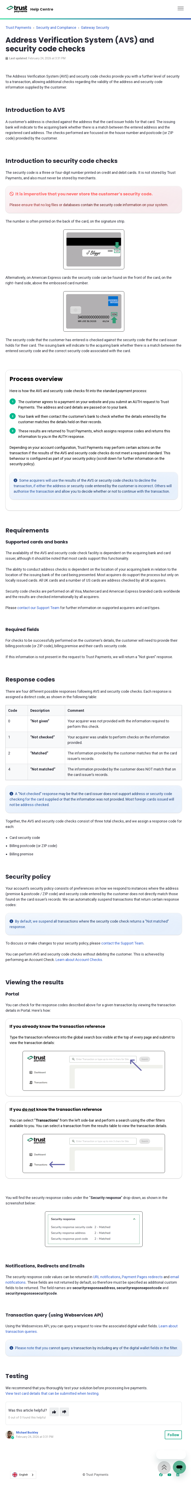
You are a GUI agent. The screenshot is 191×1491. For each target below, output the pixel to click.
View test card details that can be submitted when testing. (52, 1393)
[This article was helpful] (54, 1412)
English (20, 1474)
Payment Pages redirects (142, 1277)
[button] (180, 7)
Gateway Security (95, 27)
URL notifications (106, 1277)
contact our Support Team (38, 608)
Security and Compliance (56, 27)
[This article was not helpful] (64, 1412)
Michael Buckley (27, 1432)
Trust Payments (18, 27)
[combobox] (23, 1475)
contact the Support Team (122, 943)
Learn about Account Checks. (79, 960)
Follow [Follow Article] (173, 1435)
